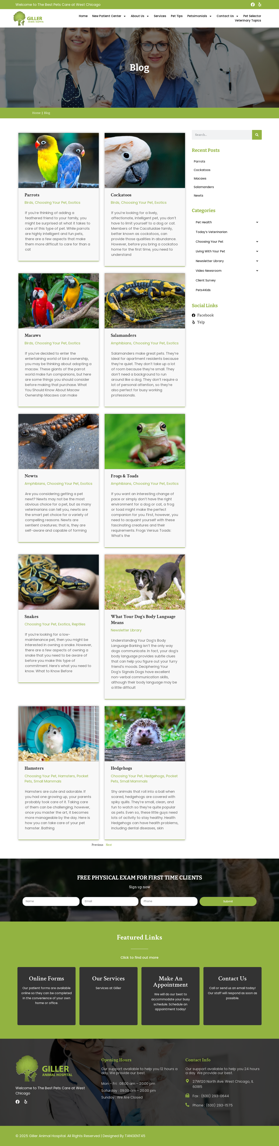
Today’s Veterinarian (211, 232)
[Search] (257, 135)
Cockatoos (121, 195)
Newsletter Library (126, 630)
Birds (29, 202)
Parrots (32, 195)
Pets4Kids (203, 290)
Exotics (74, 202)
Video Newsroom (208, 270)
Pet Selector (252, 16)
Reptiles (78, 624)
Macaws (33, 335)
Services (160, 16)
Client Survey (206, 280)
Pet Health (204, 222)
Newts (31, 476)
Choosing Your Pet (51, 202)
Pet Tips (177, 16)
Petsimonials (199, 16)
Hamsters (34, 768)
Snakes (31, 617)
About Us (140, 16)
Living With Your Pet (210, 251)
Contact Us (228, 16)
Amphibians (121, 343)
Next (109, 844)
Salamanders (123, 335)
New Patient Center (109, 16)
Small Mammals (47, 781)
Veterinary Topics (248, 20)
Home (83, 16)
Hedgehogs (121, 768)
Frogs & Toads (124, 476)
